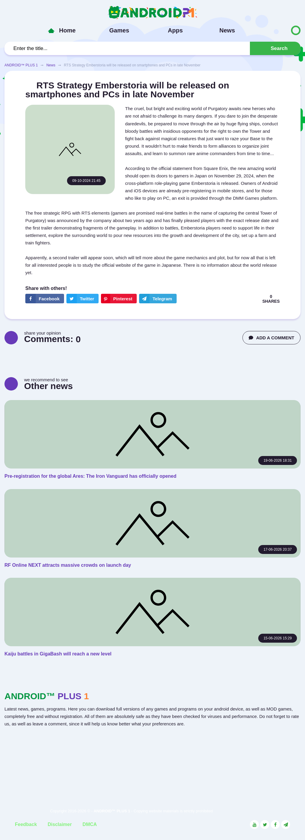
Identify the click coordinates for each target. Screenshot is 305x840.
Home (67, 30)
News (227, 30)
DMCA (90, 824)
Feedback (26, 824)
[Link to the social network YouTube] (254, 824)
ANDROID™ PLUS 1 (21, 65)
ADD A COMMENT (271, 337)
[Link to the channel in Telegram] (285, 824)
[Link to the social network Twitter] (264, 824)
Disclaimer (60, 824)
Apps (175, 30)
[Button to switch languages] (283, 30)
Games (119, 30)
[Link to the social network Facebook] (275, 824)
